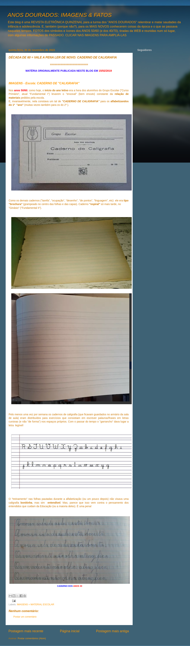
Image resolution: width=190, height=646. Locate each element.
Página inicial (69, 631)
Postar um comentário (24, 616)
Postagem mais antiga (112, 631)
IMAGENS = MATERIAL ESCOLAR (35, 604)
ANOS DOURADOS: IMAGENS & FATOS (60, 15)
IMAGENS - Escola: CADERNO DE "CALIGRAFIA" (44, 83)
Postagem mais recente (25, 631)
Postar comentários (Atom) (32, 638)
